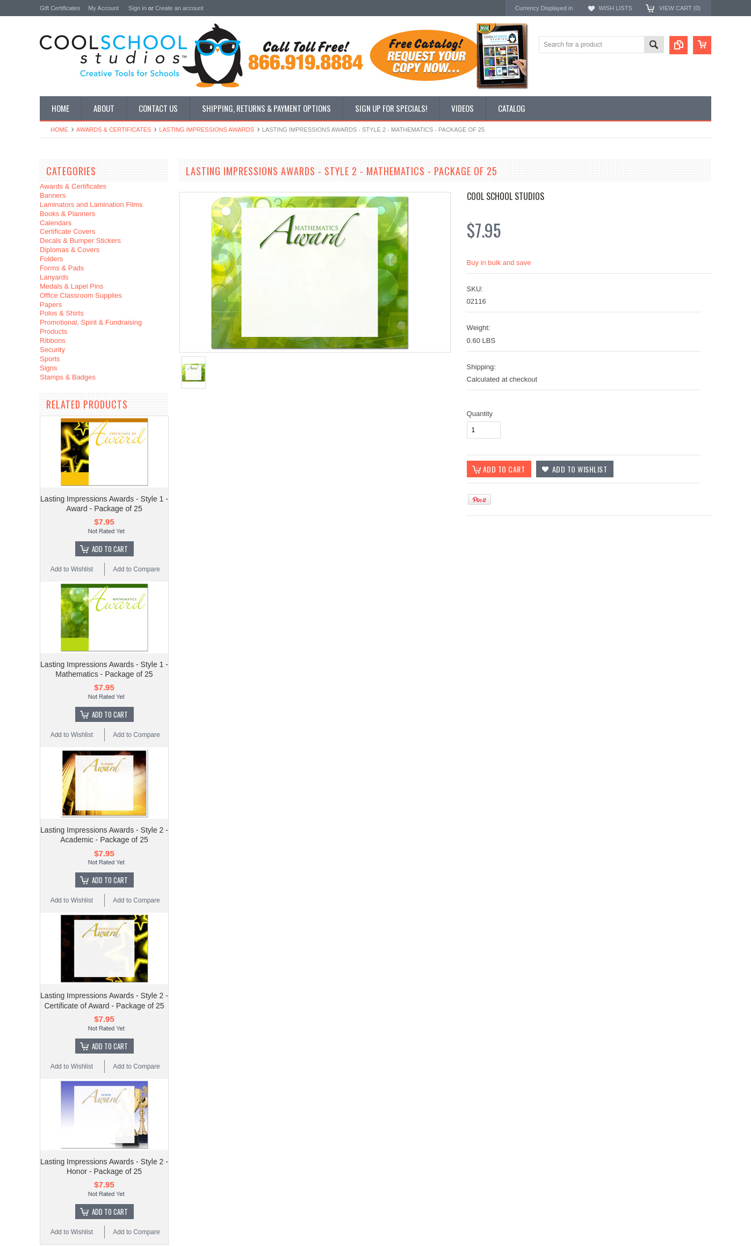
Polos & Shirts (62, 313)
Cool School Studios (505, 196)
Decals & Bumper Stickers (80, 241)
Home (59, 129)
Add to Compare (136, 569)
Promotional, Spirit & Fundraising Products (91, 326)
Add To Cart (110, 548)
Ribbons (53, 340)
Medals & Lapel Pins (72, 286)
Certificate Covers (67, 231)
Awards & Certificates (113, 129)
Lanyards (54, 277)
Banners (53, 195)
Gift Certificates (60, 8)
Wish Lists (615, 8)
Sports (50, 359)
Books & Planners (67, 214)
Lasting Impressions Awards (206, 129)
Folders (51, 259)
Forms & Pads (62, 268)
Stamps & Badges (68, 377)
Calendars (55, 223)
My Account (103, 8)
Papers (51, 304)
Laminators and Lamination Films (91, 204)
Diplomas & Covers (69, 250)
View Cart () (680, 8)
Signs (48, 368)
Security (52, 350)
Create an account (179, 8)
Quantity (480, 414)
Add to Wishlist (71, 569)
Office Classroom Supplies (81, 295)
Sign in (137, 8)
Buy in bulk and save (499, 263)
